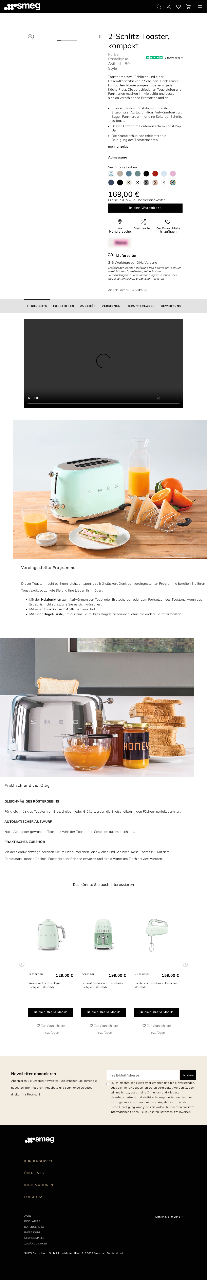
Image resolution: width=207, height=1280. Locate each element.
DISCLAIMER (32, 1221)
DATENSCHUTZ (34, 1226)
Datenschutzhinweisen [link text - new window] (175, 1112)
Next (185, 963)
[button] (30, 36)
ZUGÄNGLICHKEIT (36, 1243)
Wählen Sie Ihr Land (167, 1216)
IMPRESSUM (32, 1232)
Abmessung (117, 157)
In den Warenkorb (145, 208)
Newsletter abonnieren (33, 1073)
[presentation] (103, 363)
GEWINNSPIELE (34, 1237)
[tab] (37, 306)
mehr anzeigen (119, 146)
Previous (21, 963)
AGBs (28, 1215)
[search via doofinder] (159, 6)
